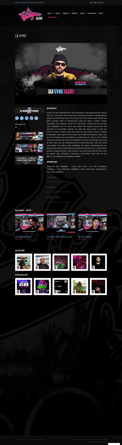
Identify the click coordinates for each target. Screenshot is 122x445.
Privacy (94, 439)
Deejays (66, 13)
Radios (74, 13)
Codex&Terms (93, 442)
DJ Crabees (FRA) (23, 236)
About (49, 13)
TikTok (101, 2)
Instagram (91, 2)
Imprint (87, 439)
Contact (79, 439)
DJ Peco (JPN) (84, 236)
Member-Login (39, 439)
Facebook (95, 2)
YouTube (99, 2)
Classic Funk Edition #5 (59, 236)
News (57, 13)
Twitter (104, 2)
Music (82, 13)
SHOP (101, 13)
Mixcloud (97, 2)
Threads (93, 2)
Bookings (92, 13)
